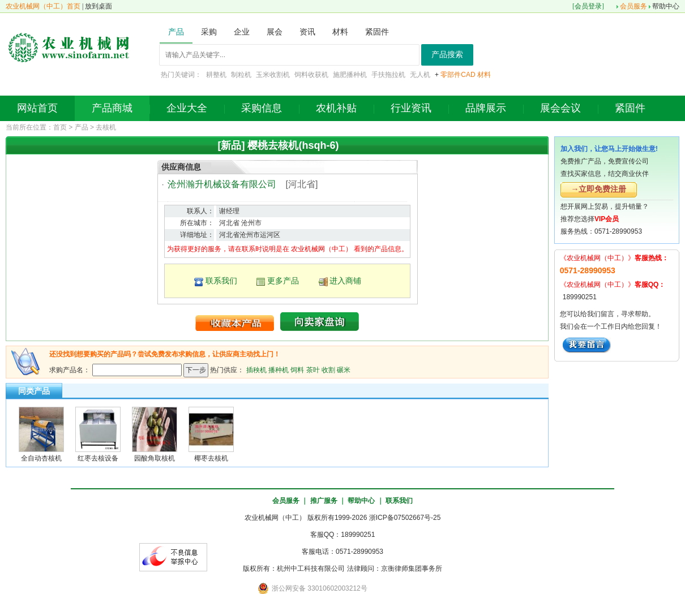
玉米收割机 (273, 75)
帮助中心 (665, 6)
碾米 (343, 369)
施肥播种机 (350, 75)
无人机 (420, 75)
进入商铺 (345, 280)
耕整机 (216, 75)
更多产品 (283, 280)
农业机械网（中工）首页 (43, 6)
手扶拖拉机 (388, 75)
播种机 (278, 369)
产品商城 (112, 108)
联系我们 (221, 280)
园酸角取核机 (154, 458)
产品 (81, 127)
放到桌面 (98, 6)
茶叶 (313, 369)
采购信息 (261, 108)
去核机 (106, 127)
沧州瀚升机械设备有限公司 (222, 184)
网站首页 (37, 108)
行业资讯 (411, 108)
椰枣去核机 (211, 458)
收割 (328, 369)
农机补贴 (336, 108)
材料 (484, 75)
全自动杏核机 (41, 458)
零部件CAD (457, 75)
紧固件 (630, 108)
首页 (60, 127)
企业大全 (186, 108)
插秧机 (256, 369)
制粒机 (241, 75)
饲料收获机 (311, 75)
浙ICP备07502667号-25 (405, 518)
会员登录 (588, 6)
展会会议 (560, 108)
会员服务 (633, 6)
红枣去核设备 (98, 458)
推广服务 (323, 501)
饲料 (297, 369)
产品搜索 (447, 54)
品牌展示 (485, 108)
